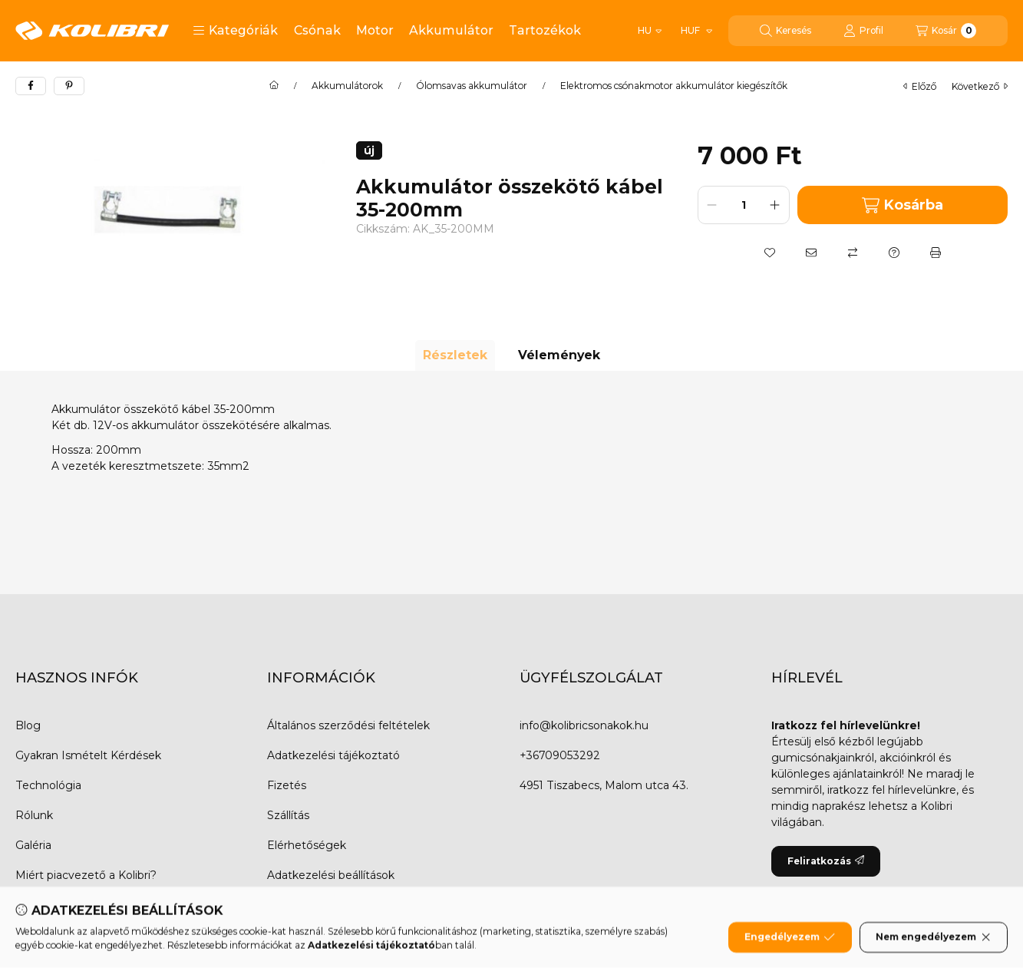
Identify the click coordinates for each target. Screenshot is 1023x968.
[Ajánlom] (811, 253)
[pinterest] (69, 86)
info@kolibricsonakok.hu (584, 725)
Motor (375, 30)
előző (919, 86)
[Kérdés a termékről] (894, 253)
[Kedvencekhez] (770, 253)
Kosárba (902, 205)
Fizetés (286, 785)
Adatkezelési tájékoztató (333, 755)
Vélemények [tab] (559, 355)
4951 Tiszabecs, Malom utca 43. (604, 785)
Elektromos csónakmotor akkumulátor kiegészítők (673, 86)
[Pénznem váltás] (695, 30)
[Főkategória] (274, 86)
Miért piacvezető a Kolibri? (86, 875)
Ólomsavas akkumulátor (471, 86)
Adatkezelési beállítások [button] (330, 875)
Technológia (48, 785)
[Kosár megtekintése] (946, 30)
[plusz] (775, 205)
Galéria (33, 845)
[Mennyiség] (743, 205)
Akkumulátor (451, 30)
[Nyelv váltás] (649, 30)
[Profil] (863, 30)
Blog (28, 725)
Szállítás (288, 815)
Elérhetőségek (306, 845)
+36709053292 (560, 755)
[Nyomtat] (935, 253)
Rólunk (34, 815)
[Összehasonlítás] (853, 253)
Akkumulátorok (347, 86)
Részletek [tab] (455, 355)
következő (980, 86)
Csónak (317, 30)
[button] (235, 30)
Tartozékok (545, 30)
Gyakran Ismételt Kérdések (88, 755)
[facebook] (30, 86)
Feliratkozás (825, 861)
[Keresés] (785, 30)
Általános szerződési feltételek (348, 725)
